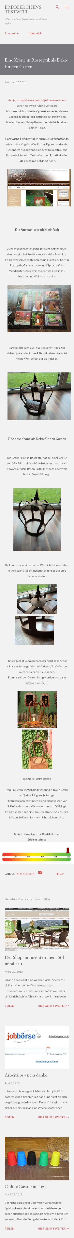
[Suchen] (57, 7)
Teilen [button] (60, 873)
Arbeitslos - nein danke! (27, 1075)
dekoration (25, 873)
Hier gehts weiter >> (53, 1005)
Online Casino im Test (25, 1186)
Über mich (35, 33)
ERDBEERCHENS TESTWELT (23, 9)
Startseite (12, 33)
